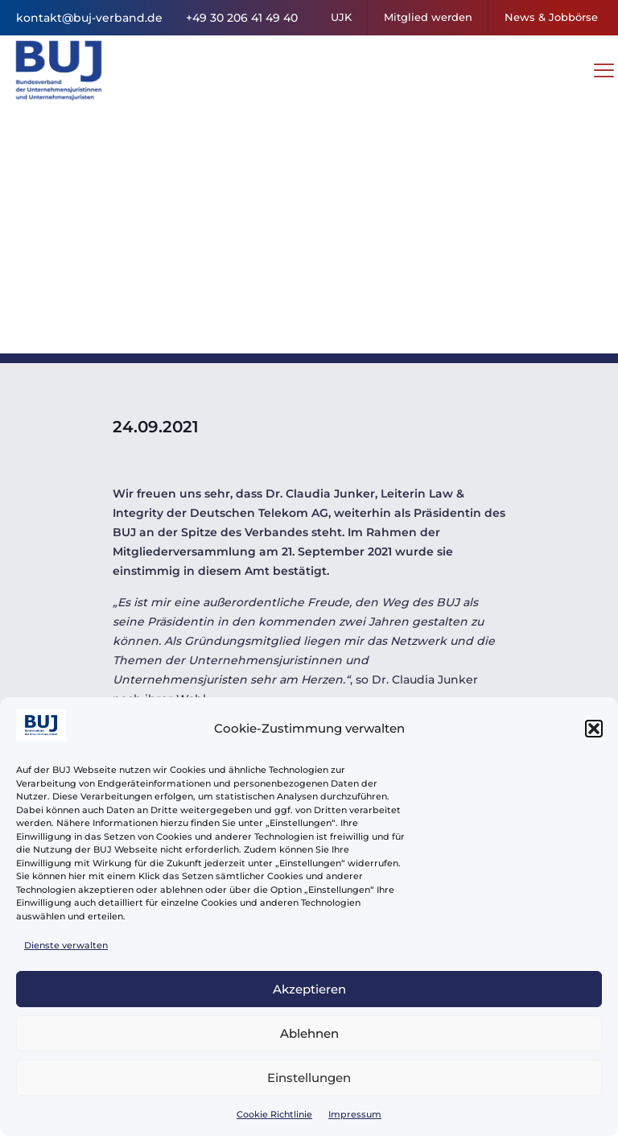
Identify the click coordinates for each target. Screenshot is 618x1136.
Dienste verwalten (66, 945)
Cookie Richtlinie (274, 1114)
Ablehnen (309, 1033)
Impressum (354, 1114)
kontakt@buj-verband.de (89, 17)
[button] (594, 729)
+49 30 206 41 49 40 (240, 17)
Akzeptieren (309, 989)
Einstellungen (309, 1077)
